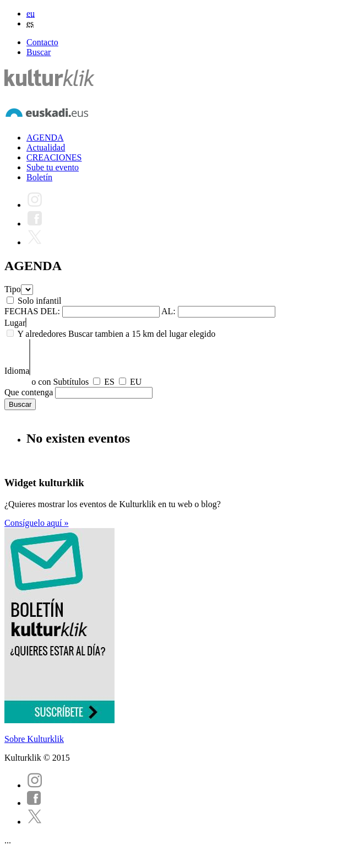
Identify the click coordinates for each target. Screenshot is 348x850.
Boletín (39, 177)
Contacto (42, 42)
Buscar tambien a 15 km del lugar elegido (141, 333)
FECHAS (21, 311)
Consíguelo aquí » (36, 523)
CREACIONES (53, 157)
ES (109, 381)
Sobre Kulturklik (34, 739)
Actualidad (45, 147)
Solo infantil (40, 300)
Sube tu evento (52, 167)
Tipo (12, 289)
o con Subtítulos (60, 381)
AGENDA (45, 137)
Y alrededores (41, 333)
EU (136, 381)
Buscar (38, 52)
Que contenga (28, 392)
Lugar (14, 322)
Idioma (16, 370)
